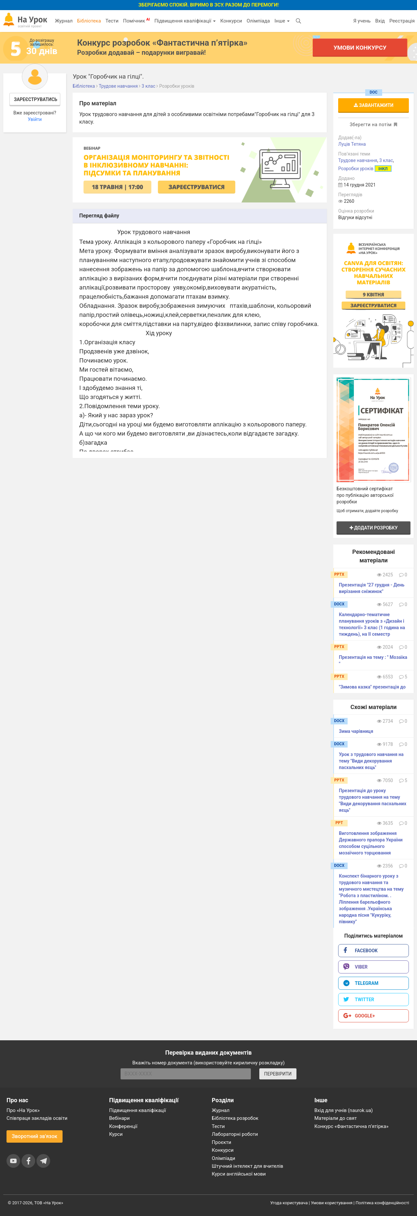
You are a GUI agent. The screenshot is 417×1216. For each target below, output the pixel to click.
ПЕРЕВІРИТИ (278, 1073)
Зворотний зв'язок (34, 1136)
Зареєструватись (35, 99)
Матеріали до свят (335, 1118)
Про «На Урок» (23, 1110)
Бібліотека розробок (235, 1118)
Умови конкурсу (360, 47)
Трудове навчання (357, 160)
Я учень (361, 21)
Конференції (123, 1126)
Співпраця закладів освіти (37, 1118)
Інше (282, 21)
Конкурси (231, 21)
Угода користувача (289, 1202)
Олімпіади (223, 1158)
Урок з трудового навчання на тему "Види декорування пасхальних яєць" (371, 761)
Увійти (35, 119)
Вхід (380, 21)
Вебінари (119, 1118)
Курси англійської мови (239, 1174)
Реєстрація (402, 21)
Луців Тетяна (352, 144)
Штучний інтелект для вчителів (247, 1166)
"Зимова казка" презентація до (372, 687)
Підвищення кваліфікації (185, 21)
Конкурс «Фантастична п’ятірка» (351, 1126)
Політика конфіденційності (382, 1202)
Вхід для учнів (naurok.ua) (343, 1110)
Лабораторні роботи (235, 1134)
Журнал (63, 21)
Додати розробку (374, 527)
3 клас (386, 160)
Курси (115, 1134)
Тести (112, 21)
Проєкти (221, 1142)
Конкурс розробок (162, 43)
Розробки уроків (355, 168)
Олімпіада (258, 21)
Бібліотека (89, 21)
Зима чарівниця (356, 731)
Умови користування (331, 1202)
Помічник (136, 20)
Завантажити (374, 105)
